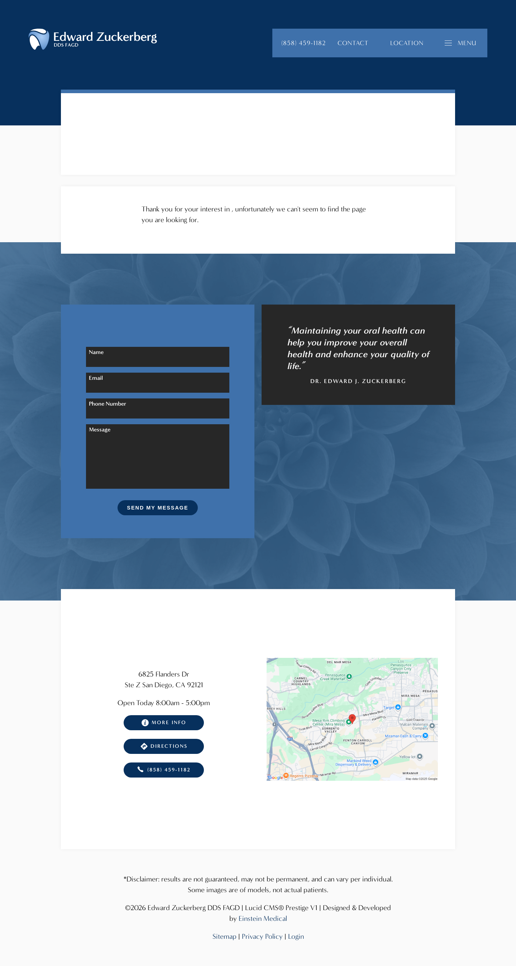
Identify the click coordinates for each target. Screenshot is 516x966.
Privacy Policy (262, 936)
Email (96, 377)
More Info (164, 722)
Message (99, 429)
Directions (163, 746)
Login (296, 936)
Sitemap (224, 936)
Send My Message (157, 508)
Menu (461, 43)
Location (407, 43)
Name (96, 352)
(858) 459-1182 (164, 770)
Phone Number (107, 403)
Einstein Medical (263, 918)
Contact (353, 43)
